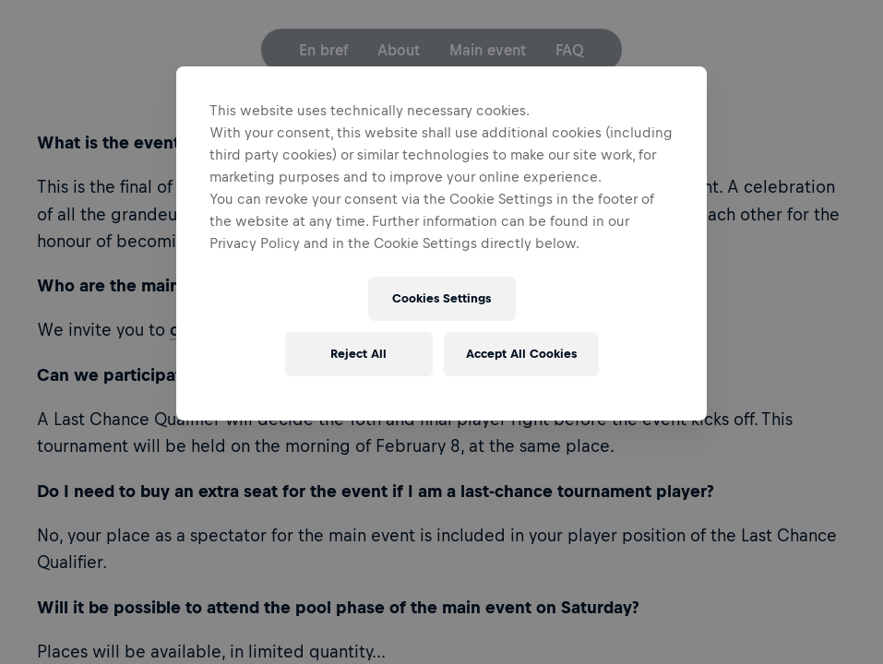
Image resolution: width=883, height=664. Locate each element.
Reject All (358, 354)
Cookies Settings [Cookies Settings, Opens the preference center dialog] (441, 298)
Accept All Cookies (521, 354)
